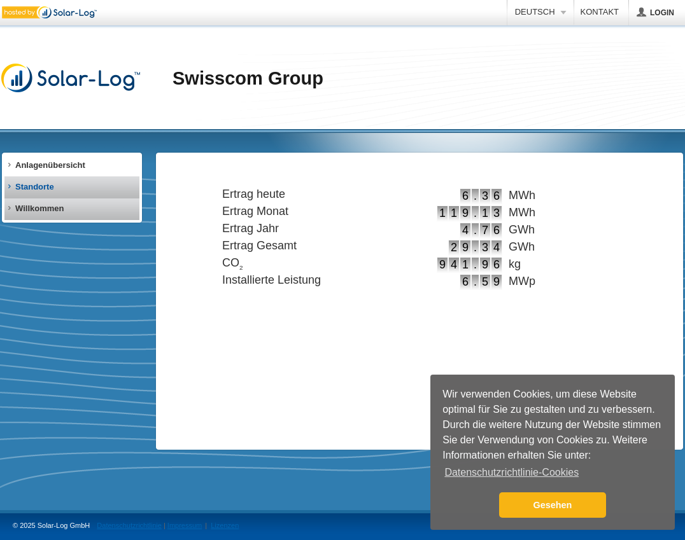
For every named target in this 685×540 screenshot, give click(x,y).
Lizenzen (225, 525)
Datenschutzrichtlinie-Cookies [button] (511, 472)
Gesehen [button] (552, 505)
